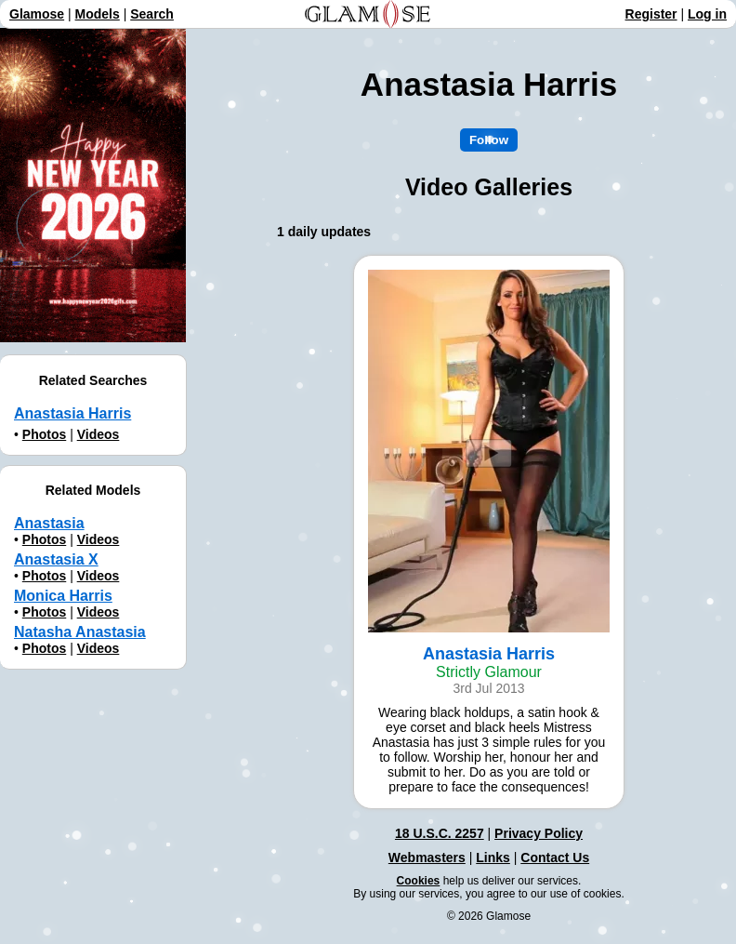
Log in (707, 14)
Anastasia (49, 523)
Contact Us (554, 857)
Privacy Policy (538, 833)
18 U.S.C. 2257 (439, 833)
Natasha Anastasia (80, 632)
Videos (98, 434)
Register (651, 14)
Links (493, 857)
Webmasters (427, 857)
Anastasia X (56, 559)
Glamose (36, 14)
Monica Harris (63, 596)
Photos (44, 434)
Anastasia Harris (72, 413)
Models (97, 14)
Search (152, 14)
